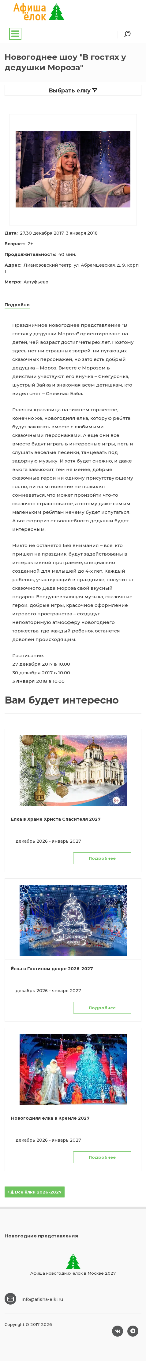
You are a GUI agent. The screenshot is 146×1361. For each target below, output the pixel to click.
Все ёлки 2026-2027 (35, 1192)
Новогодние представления (41, 1236)
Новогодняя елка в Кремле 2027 (50, 1118)
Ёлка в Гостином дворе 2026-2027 (52, 968)
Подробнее (102, 858)
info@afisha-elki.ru (42, 1299)
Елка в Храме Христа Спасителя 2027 (56, 819)
